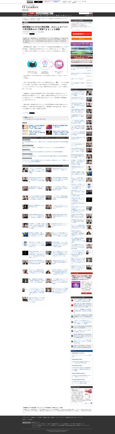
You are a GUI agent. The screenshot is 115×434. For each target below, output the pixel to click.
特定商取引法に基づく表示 (71, 417)
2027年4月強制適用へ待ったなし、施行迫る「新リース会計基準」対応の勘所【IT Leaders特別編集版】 (45, 142)
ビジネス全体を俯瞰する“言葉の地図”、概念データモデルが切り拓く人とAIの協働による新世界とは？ (37, 198)
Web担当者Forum (55, 423)
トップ (24, 14)
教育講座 (74, 2)
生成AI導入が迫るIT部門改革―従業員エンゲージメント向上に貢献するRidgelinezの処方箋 (36, 262)
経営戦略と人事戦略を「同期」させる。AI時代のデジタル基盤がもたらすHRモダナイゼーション (36, 234)
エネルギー (65, 2)
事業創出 (37, 15)
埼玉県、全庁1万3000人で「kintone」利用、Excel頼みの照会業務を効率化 (37, 133)
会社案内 (52, 417)
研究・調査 (84, 1)
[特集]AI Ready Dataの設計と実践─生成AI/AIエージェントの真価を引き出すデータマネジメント (82, 277)
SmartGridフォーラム (80, 423)
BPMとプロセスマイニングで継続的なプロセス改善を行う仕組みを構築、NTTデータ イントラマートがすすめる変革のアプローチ (78, 261)
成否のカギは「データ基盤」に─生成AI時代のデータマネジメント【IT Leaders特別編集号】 (43, 147)
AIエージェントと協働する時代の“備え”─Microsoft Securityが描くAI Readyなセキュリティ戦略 (36, 271)
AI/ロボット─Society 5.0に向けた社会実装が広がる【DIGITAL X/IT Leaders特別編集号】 (42, 151)
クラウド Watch (72, 423)
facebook (25, 10)
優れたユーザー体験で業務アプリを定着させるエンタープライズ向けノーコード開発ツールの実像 (60, 234)
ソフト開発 (75, 1)
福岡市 (44, 119)
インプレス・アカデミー (37, 427)
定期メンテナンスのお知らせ (77, 78)
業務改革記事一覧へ (64, 22)
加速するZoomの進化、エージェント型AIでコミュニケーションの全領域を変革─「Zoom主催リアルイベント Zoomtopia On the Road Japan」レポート (37, 254)
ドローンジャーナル (85, 425)
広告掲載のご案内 (46, 417)
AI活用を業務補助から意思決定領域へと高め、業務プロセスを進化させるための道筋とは (60, 179)
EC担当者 (69, 1)
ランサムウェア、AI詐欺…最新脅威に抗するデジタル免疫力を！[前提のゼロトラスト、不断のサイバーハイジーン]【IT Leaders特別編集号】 (45, 161)
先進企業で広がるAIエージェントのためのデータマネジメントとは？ (60, 225)
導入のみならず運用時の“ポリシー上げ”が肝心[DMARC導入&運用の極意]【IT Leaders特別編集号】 (45, 156)
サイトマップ (80, 417)
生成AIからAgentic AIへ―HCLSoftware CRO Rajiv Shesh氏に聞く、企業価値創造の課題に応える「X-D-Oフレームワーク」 (77, 233)
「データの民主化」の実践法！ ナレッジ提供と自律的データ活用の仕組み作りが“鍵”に (60, 188)
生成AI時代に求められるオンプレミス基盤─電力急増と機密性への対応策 (60, 262)
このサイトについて (26, 417)
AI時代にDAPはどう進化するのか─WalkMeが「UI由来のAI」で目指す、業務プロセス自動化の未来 (61, 133)
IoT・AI (79, 1)
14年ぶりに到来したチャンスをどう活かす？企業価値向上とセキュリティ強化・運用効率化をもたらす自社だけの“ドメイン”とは (78, 209)
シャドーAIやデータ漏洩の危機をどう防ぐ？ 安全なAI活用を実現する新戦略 (60, 198)
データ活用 (44, 15)
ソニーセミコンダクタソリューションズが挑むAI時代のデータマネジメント (60, 207)
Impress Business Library (76, 26)
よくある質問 (29, 419)
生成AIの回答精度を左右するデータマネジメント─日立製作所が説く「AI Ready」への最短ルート (36, 216)
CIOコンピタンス (68, 15)
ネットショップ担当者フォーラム (38, 425)
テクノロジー (40, 13)
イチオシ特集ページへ (86, 293)
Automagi (37, 119)
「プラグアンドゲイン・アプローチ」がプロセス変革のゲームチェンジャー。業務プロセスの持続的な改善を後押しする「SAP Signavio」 (36, 291)
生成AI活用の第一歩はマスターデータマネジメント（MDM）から (78, 99)
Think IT (49, 423)
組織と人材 (59, 15)
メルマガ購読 (38, 417)
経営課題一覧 (33, 18)
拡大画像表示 (26, 78)
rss (28, 10)
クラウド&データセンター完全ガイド (39, 423)
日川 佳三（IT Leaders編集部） (38, 31)
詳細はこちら (87, 403)
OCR (26, 119)
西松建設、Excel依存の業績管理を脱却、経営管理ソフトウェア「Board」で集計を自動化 (37, 127)
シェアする (25, 33)
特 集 (49, 13)
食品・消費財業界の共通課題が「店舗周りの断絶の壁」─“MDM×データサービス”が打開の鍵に (37, 281)
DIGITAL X (78, 425)
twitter (23, 10)
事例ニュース (45, 18)
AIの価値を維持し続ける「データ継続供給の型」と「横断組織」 (78, 116)
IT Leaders (30, 7)
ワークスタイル (51, 15)
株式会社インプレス (36, 422)
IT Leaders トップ (25, 18)
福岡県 (41, 119)
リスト (36, 33)
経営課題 (32, 13)
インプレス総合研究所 (64, 423)
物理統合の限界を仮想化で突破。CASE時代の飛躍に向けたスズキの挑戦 (60, 216)
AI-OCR (33, 119)
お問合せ (24, 419)
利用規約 (33, 417)
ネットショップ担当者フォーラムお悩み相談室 (55, 425)
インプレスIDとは (76, 30)
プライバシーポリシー (60, 417)
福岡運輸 (29, 119)
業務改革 (32, 15)
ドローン (69, 2)
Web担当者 (65, 1)
